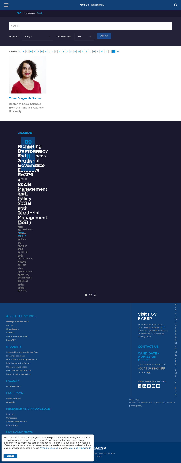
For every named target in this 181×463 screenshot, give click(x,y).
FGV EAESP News (19, 408)
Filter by (14, 37)
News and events (14, 414)
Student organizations (16, 344)
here (148, 349)
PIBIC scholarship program (18, 347)
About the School (21, 293)
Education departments (17, 313)
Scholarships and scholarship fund (22, 329)
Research (10, 391)
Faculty (40, 13)
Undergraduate (13, 375)
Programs (14, 369)
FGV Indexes (12, 402)
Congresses (11, 395)
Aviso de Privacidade (80, 448)
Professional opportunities (18, 351)
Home (19, 13)
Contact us (148, 323)
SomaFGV (11, 317)
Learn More (24, 265)
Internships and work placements (21, 336)
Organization (12, 306)
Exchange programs (15, 332)
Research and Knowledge (28, 385)
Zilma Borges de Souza (25, 98)
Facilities (10, 309)
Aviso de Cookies (49, 448)
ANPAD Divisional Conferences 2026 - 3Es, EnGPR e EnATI (90, 197)
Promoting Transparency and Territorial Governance (142, 197)
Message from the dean (17, 298)
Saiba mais (75, 233)
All (118, 52)
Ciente (10, 456)
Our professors (13, 363)
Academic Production (16, 398)
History (9, 302)
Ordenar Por (63, 37)
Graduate (10, 379)
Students (14, 323)
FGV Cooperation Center (18, 340)
